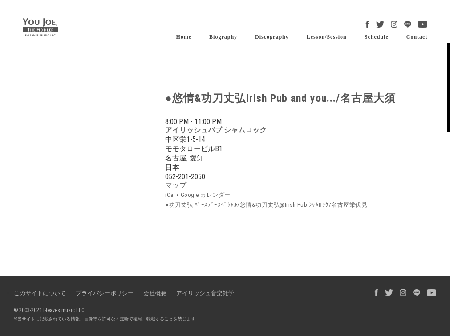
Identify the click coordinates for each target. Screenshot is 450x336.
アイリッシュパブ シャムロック (216, 130)
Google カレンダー (206, 195)
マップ (175, 185)
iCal (170, 195)
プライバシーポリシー (105, 293)
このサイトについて (40, 293)
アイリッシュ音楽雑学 (205, 293)
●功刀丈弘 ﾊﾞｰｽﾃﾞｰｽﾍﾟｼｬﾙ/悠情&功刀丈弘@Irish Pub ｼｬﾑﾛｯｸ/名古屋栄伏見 (266, 204)
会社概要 (154, 293)
